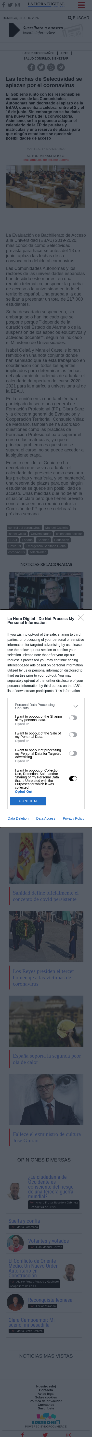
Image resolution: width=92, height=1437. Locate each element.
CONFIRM (28, 801)
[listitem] (46, 706)
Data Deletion (18, 818)
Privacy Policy (73, 818)
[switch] (73, 717)
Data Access (45, 818)
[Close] (82, 619)
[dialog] (46, 719)
